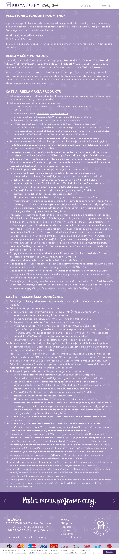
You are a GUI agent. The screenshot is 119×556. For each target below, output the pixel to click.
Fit (97, 6)
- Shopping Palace (27, 530)
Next (114, 501)
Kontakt (107, 6)
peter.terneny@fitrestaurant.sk (30, 35)
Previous (4, 501)
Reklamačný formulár (21, 486)
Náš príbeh (86, 6)
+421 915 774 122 (21, 38)
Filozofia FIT (68, 526)
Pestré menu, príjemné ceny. (59, 501)
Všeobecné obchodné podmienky (26, 537)
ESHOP (55, 6)
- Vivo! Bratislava (29, 523)
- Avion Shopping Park (27, 526)
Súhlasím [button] (109, 552)
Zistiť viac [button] (97, 553)
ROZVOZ (46, 6)
